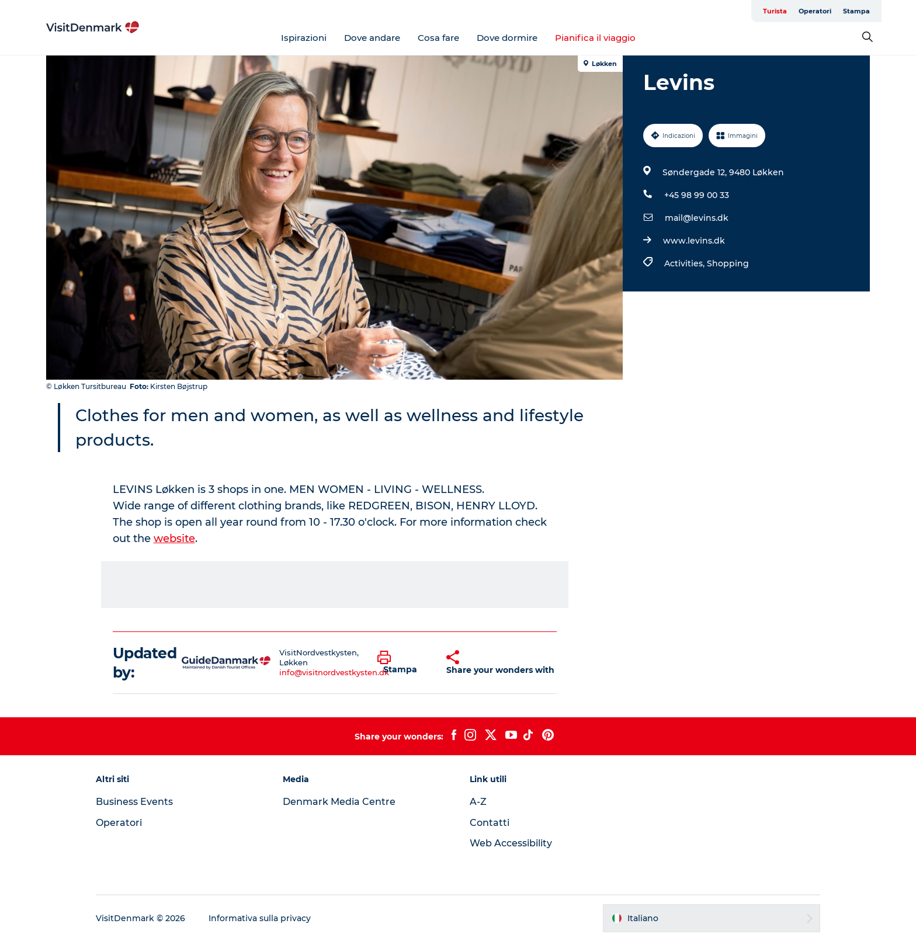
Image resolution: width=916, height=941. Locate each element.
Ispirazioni (304, 37)
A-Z (478, 801)
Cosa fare (438, 37)
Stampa (856, 11)
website (174, 538)
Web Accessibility (511, 843)
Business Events (134, 801)
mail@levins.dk (696, 218)
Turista (775, 11)
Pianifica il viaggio (595, 37)
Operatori (815, 11)
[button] (403, 663)
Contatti (489, 822)
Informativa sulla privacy (260, 918)
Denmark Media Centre (339, 801)
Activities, (685, 263)
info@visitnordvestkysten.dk (334, 672)
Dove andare (372, 37)
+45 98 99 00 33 (696, 195)
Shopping (728, 263)
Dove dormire (507, 37)
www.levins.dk (694, 240)
